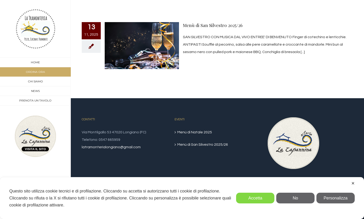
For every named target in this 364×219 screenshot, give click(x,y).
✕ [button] (353, 183)
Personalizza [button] (336, 198)
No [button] (295, 198)
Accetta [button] (255, 198)
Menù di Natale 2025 (194, 132)
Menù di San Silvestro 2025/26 (213, 25)
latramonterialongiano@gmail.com (111, 147)
